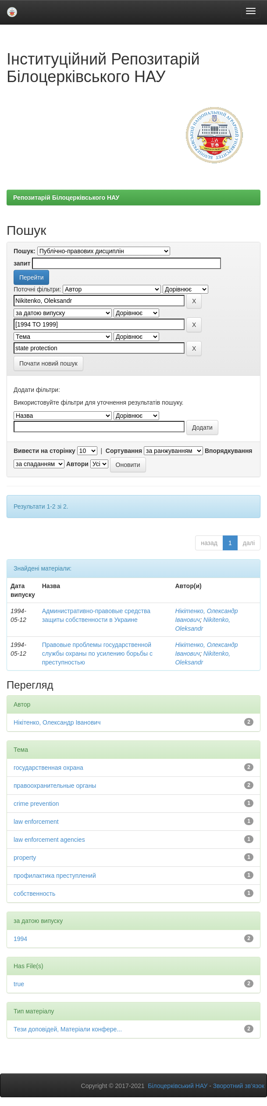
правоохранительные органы (55, 785)
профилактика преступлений (55, 875)
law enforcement (36, 821)
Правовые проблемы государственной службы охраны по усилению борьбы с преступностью (97, 653)
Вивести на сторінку (44, 450)
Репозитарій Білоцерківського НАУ (66, 197)
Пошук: (25, 251)
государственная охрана (48, 767)
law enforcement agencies (49, 839)
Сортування (124, 450)
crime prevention (36, 803)
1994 (20, 938)
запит (22, 263)
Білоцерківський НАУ (177, 1085)
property (25, 857)
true (19, 984)
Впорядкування (229, 450)
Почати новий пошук (48, 363)
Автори (77, 463)
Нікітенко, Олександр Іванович (57, 722)
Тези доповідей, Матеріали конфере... (68, 1029)
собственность (34, 893)
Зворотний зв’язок (238, 1085)
